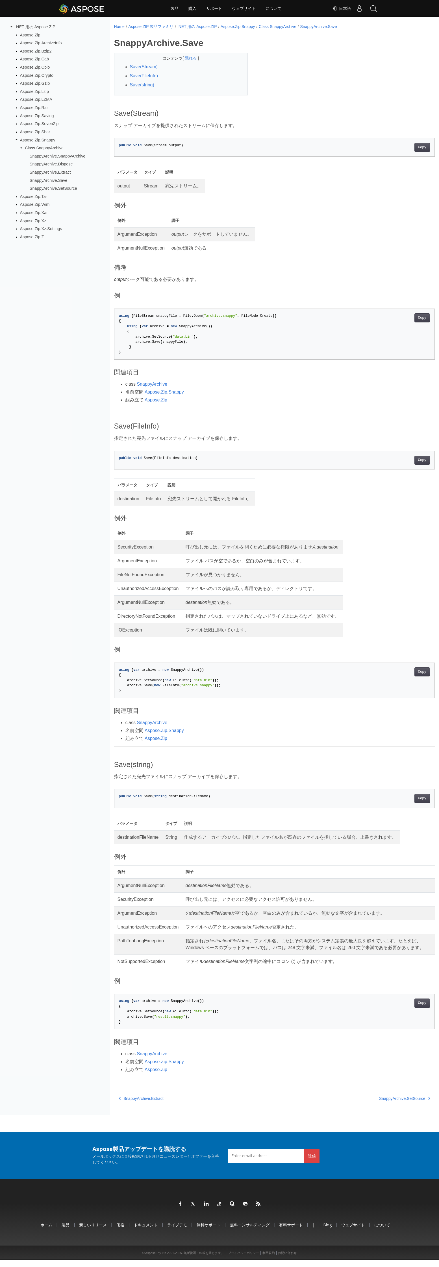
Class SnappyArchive (44, 148)
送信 (312, 1162)
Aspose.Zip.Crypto (36, 75)
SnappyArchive (152, 384)
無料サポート (208, 1231)
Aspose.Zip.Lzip (34, 91)
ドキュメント (146, 1231)
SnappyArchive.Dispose (51, 164)
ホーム (46, 1231)
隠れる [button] (186, 58)
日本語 (342, 8)
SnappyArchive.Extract (50, 172)
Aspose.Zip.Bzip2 (36, 51)
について (273, 8)
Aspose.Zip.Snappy (37, 139)
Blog (327, 1231)
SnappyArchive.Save (49, 180)
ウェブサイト (244, 8)
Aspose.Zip (30, 34)
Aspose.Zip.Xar (34, 212)
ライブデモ (177, 1231)
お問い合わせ (287, 1259)
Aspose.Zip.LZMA (36, 99)
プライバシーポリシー (243, 1259)
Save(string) (142, 84)
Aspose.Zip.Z (32, 237)
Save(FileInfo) (144, 75)
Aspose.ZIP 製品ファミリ (150, 26)
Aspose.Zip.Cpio (35, 67)
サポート (214, 8)
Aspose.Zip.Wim (35, 204)
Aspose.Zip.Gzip (35, 83)
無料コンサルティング (250, 1231)
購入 (192, 8)
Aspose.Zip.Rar (34, 107)
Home (119, 26)
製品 (175, 8)
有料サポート (291, 1231)
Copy (400, 147)
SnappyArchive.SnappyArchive (58, 156)
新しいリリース (93, 1231)
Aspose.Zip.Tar (33, 196)
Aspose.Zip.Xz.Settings (41, 228)
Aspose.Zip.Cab (34, 59)
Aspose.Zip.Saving (37, 115)
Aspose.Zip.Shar (35, 132)
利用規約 (268, 1259)
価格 (120, 1231)
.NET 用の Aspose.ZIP (35, 27)
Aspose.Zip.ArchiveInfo (41, 43)
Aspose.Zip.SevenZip (39, 123)
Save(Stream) (144, 66)
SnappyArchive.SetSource (53, 188)
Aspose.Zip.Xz (33, 220)
